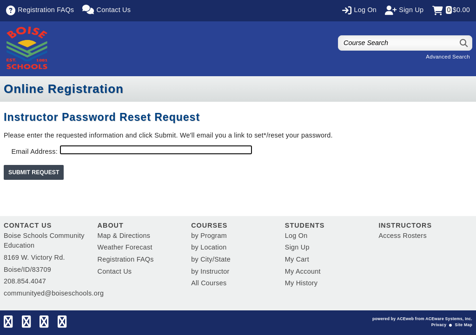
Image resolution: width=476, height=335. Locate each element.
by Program (209, 235)
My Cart (297, 259)
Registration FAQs (126, 259)
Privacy (438, 324)
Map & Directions (124, 235)
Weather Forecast (125, 247)
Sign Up (297, 247)
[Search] (464, 43)
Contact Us (115, 271)
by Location (208, 247)
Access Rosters (402, 235)
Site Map (463, 324)
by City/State (211, 259)
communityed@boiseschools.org (54, 293)
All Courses (208, 283)
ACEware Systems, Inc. (448, 318)
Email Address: (34, 151)
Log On (296, 235)
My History (301, 283)
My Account (303, 271)
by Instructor (210, 271)
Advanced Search (448, 56)
